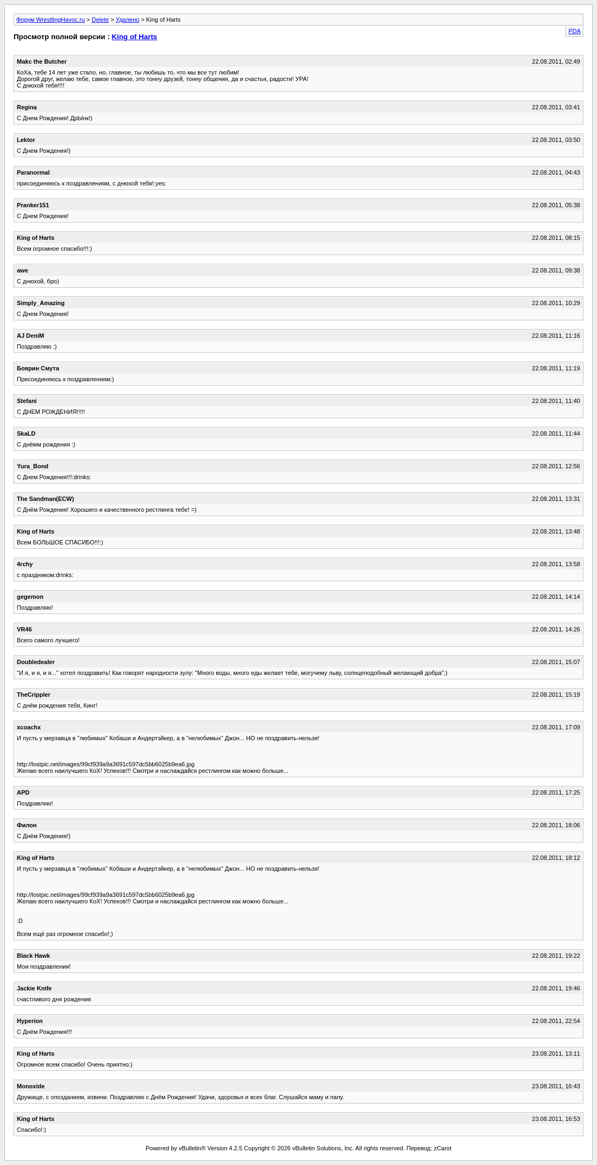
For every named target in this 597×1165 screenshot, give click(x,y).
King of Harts (135, 37)
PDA (574, 31)
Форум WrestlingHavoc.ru (50, 19)
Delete (100, 19)
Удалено (127, 19)
